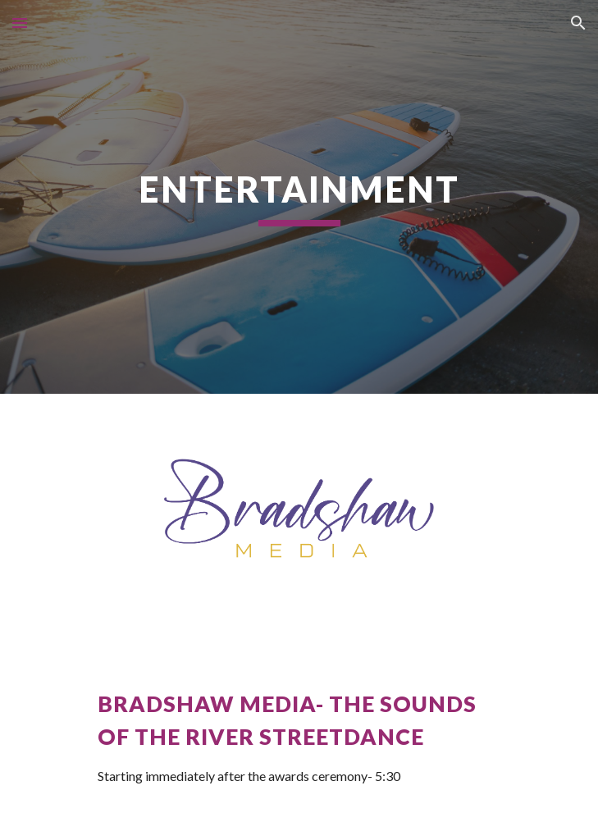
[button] (19, 22)
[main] (299, 197)
